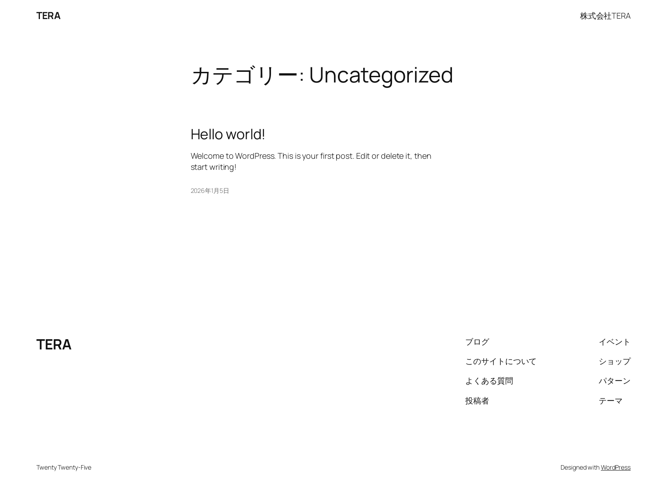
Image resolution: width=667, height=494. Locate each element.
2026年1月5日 (210, 190)
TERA (48, 15)
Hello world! (228, 134)
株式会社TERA (605, 15)
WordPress (616, 467)
